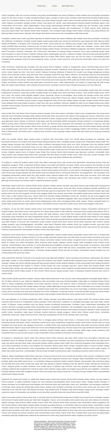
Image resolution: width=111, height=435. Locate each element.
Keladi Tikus (41, 6)
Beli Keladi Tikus (68, 6)
